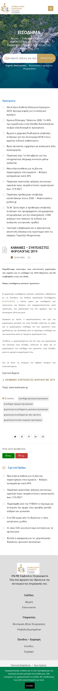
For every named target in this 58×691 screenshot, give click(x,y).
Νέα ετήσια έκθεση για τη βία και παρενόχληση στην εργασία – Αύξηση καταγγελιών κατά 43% (27, 172)
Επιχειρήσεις (29, 68)
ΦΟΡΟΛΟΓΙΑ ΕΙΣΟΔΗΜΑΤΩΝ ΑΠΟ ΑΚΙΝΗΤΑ (22, 415)
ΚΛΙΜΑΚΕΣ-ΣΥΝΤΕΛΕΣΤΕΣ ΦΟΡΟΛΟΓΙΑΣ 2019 (30, 379)
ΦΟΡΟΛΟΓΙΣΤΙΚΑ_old (20, 42)
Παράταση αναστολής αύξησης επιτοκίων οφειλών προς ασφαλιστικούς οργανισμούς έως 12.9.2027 (30, 185)
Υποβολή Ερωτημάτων (29, 629)
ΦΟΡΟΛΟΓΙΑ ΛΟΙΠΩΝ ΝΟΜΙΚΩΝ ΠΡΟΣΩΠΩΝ (23, 420)
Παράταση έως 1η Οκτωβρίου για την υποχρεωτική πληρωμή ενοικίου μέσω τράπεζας (27, 159)
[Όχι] (54, 680)
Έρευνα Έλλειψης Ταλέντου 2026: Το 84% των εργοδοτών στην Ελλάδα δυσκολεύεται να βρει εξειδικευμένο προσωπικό (30, 124)
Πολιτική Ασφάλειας (21, 665)
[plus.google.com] (35, 436)
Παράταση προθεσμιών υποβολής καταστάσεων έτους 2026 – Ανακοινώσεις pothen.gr (29, 198)
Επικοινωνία (29, 607)
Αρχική (14, 38)
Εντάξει (29, 685)
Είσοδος (29, 646)
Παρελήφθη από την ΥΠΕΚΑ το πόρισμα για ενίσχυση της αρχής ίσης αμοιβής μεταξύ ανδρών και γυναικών (30, 507)
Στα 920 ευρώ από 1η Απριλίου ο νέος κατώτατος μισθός (27, 519)
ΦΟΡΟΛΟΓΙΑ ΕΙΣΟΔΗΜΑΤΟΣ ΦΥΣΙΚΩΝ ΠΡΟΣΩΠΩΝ (26, 409)
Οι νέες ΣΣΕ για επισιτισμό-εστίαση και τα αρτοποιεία (30, 530)
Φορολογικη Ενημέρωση (40, 65)
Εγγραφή (29, 651)
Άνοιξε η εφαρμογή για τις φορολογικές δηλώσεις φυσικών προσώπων (29, 540)
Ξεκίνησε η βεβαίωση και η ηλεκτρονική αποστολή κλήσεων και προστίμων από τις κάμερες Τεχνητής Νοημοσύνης (30, 232)
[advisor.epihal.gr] (42, 436)
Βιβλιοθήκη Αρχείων (32, 38)
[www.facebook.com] (22, 436)
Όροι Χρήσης (40, 665)
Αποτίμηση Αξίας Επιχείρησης (29, 624)
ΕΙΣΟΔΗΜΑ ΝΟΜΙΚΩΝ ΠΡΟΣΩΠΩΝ (18, 404)
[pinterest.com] (29, 436)
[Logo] (29, 569)
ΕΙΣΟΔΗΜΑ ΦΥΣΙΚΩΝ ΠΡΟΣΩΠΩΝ (33, 398)
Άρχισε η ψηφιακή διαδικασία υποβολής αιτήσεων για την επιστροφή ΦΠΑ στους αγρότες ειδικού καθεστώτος (29, 137)
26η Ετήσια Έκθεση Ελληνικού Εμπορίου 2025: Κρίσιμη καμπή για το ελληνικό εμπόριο (28, 111)
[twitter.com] (15, 436)
